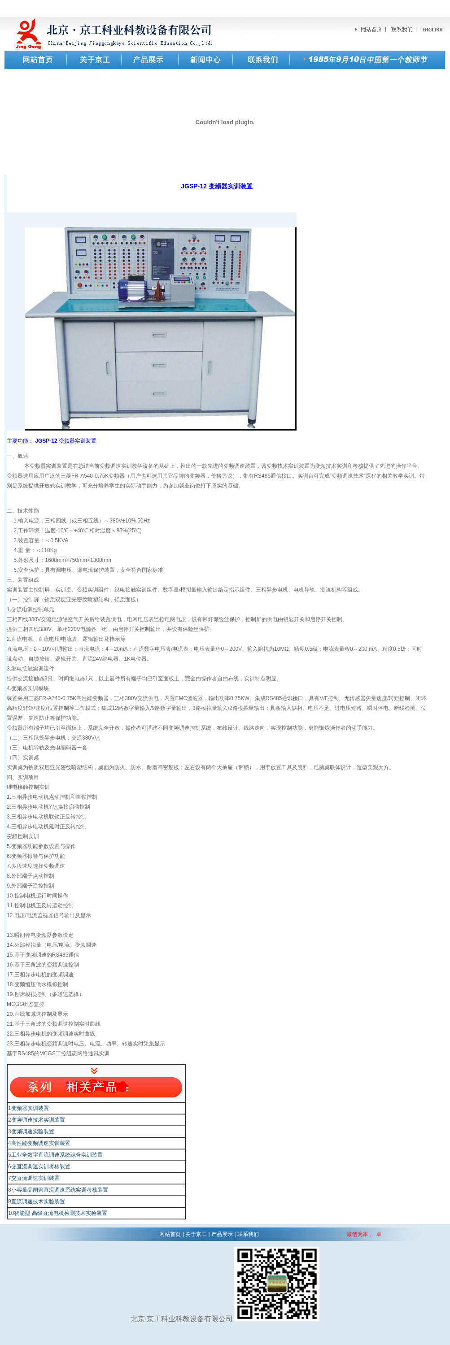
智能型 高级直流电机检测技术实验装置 (60, 1213)
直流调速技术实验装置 (38, 1201)
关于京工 (196, 1234)
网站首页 (170, 1234)
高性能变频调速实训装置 (40, 1143)
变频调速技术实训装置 (38, 1120)
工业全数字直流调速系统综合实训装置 (57, 1155)
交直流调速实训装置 (35, 1178)
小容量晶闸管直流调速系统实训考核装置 (59, 1190)
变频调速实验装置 (32, 1131)
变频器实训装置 (30, 1108)
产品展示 (222, 1234)
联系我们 (248, 1234)
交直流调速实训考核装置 (40, 1166)
